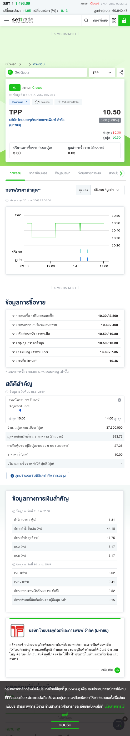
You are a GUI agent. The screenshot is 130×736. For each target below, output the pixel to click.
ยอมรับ (65, 725)
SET (9, 4)
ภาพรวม (15, 173)
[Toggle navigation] (6, 20)
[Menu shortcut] (114, 20)
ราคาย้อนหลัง (38, 173)
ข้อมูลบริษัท (63, 173)
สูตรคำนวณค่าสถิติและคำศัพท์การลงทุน (38, 475)
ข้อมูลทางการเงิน (89, 173)
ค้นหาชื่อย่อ (100, 20)
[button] (120, 173)
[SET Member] (124, 20)
